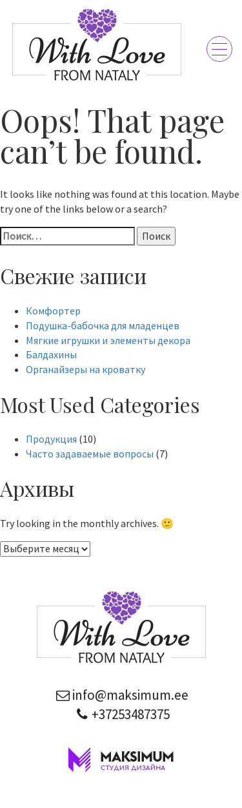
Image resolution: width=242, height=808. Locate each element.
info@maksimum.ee (121, 695)
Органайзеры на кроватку (85, 369)
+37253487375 (120, 714)
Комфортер (53, 310)
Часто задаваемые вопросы (90, 453)
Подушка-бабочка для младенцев (102, 325)
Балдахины (51, 354)
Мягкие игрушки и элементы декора (108, 340)
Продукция (51, 438)
